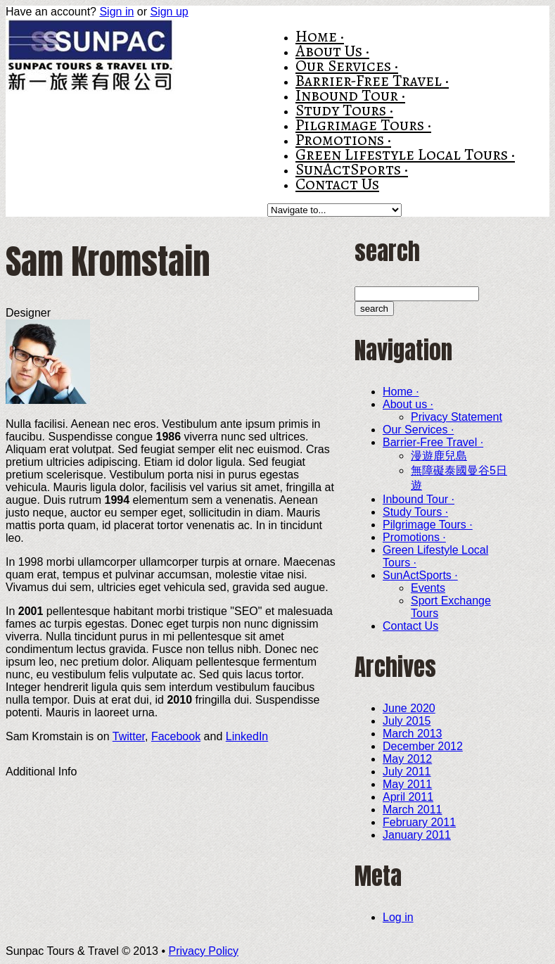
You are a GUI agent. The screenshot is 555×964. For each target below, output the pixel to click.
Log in (398, 917)
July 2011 (407, 772)
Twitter (129, 736)
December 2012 (423, 746)
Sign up (169, 12)
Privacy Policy (203, 951)
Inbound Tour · (350, 95)
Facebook (175, 736)
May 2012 (407, 759)
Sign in (116, 12)
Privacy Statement (456, 417)
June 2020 (409, 708)
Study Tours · (344, 110)
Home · (319, 36)
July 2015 (407, 721)
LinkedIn (247, 736)
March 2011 (412, 810)
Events (428, 588)
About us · (332, 51)
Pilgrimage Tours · (363, 125)
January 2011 (417, 835)
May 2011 (407, 784)
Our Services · (346, 66)
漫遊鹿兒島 (439, 456)
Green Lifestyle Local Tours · (405, 154)
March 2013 (412, 734)
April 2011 (408, 797)
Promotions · (343, 140)
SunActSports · (351, 169)
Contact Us (337, 184)
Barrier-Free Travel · (372, 80)
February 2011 (419, 822)
